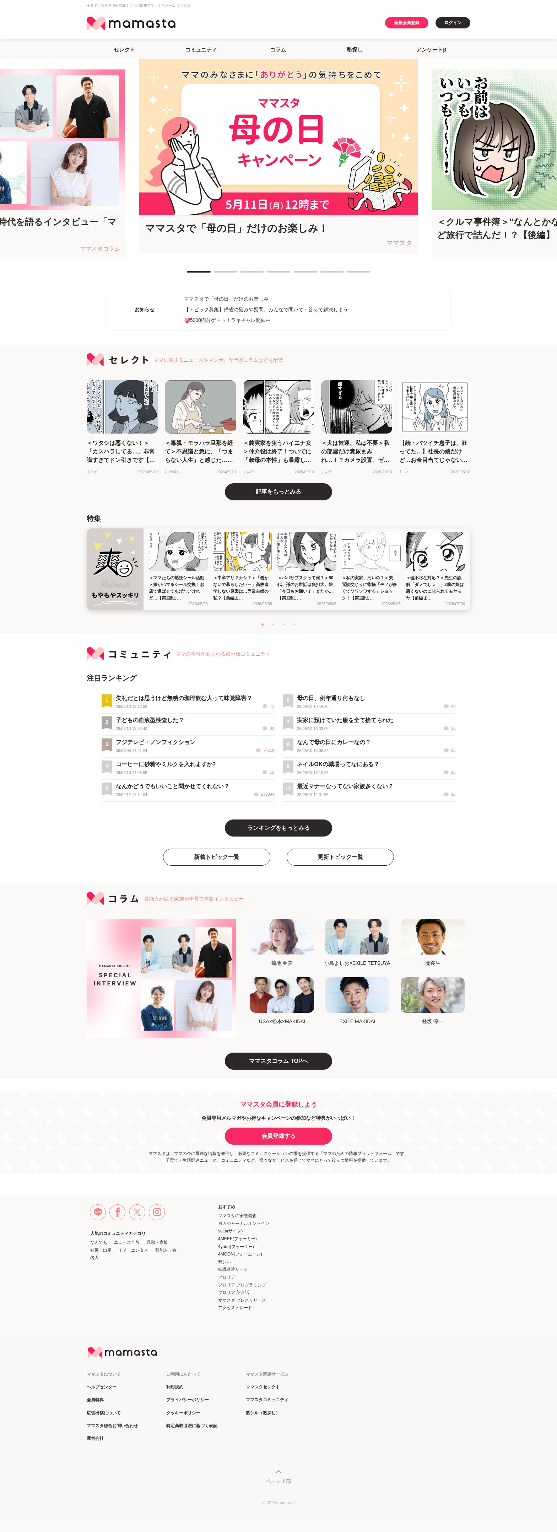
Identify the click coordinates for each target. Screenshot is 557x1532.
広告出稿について (104, 1413)
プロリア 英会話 (233, 1292)
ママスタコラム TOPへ (278, 1061)
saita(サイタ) (230, 1231)
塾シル (224, 1261)
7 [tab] (350, 274)
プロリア (226, 1277)
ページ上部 (278, 1481)
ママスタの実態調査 (237, 1215)
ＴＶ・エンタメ (133, 1250)
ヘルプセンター (102, 1387)
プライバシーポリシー (187, 1400)
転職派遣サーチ (233, 1269)
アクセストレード (235, 1307)
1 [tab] (190, 274)
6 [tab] (323, 274)
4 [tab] (270, 274)
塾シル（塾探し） (263, 1413)
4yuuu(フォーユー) (236, 1246)
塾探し (355, 50)
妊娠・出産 (101, 1250)
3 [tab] (243, 274)
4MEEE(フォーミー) (237, 1238)
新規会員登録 (407, 22)
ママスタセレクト (263, 1387)
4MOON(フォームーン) (240, 1254)
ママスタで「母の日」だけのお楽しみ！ (229, 299)
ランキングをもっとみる (278, 828)
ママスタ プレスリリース (242, 1300)
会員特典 (95, 1400)
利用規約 (174, 1387)
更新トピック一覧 (340, 857)
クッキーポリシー (183, 1413)
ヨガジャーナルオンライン (243, 1223)
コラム (278, 50)
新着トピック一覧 (216, 857)
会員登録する (278, 1136)
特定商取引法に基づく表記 (191, 1426)
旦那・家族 (157, 1242)
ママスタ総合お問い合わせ (112, 1426)
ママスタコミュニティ (267, 1400)
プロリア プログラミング (242, 1285)
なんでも (98, 1242)
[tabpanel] (278, 156)
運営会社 (95, 1438)
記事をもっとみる (278, 492)
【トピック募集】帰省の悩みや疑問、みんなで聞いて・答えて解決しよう (266, 309)
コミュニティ (201, 50)
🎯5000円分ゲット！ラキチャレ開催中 (227, 320)
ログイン (452, 22)
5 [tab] (297, 274)
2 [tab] (217, 274)
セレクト (124, 50)
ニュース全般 (127, 1242)
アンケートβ (431, 50)
